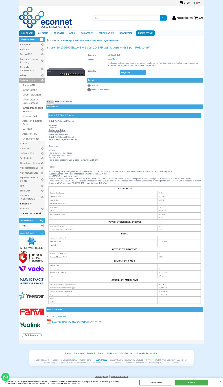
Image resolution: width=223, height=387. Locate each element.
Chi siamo (43, 33)
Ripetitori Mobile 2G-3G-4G (30, 179)
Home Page (27, 33)
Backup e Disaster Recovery (29, 61)
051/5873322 (101, 360)
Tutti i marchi (32, 335)
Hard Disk (25, 190)
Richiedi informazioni (100, 89)
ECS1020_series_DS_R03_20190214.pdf (71, 322)
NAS (22, 186)
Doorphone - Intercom (31, 163)
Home (68, 353)
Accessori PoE (29, 134)
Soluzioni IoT (26, 203)
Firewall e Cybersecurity (27, 69)
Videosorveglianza (29, 173)
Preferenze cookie (119, 376)
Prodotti (59, 33)
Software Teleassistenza (27, 197)
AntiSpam (25, 44)
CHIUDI (220, 381)
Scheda (50, 102)
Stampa (94, 85)
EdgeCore (112, 59)
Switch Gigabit (29, 90)
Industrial (24, 208)
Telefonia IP (26, 158)
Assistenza (112, 353)
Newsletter (126, 33)
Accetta (191, 382)
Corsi (72, 33)
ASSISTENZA (87, 33)
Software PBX (27, 153)
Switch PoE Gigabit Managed (32, 109)
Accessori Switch (30, 116)
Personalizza (156, 382)
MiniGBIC (27, 129)
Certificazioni (106, 33)
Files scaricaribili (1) (63, 102)
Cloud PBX (25, 148)
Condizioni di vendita (146, 353)
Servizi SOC (26, 54)
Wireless (24, 75)
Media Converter (30, 139)
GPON (23, 143)
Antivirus (24, 49)
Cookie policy (75, 383)
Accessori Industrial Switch (32, 122)
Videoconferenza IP (29, 168)
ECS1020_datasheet (56, 316)
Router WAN (28, 85)
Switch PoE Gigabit (31, 95)
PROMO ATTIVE (145, 33)
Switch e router (27, 80)
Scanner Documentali (30, 213)
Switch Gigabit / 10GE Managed (30, 101)
